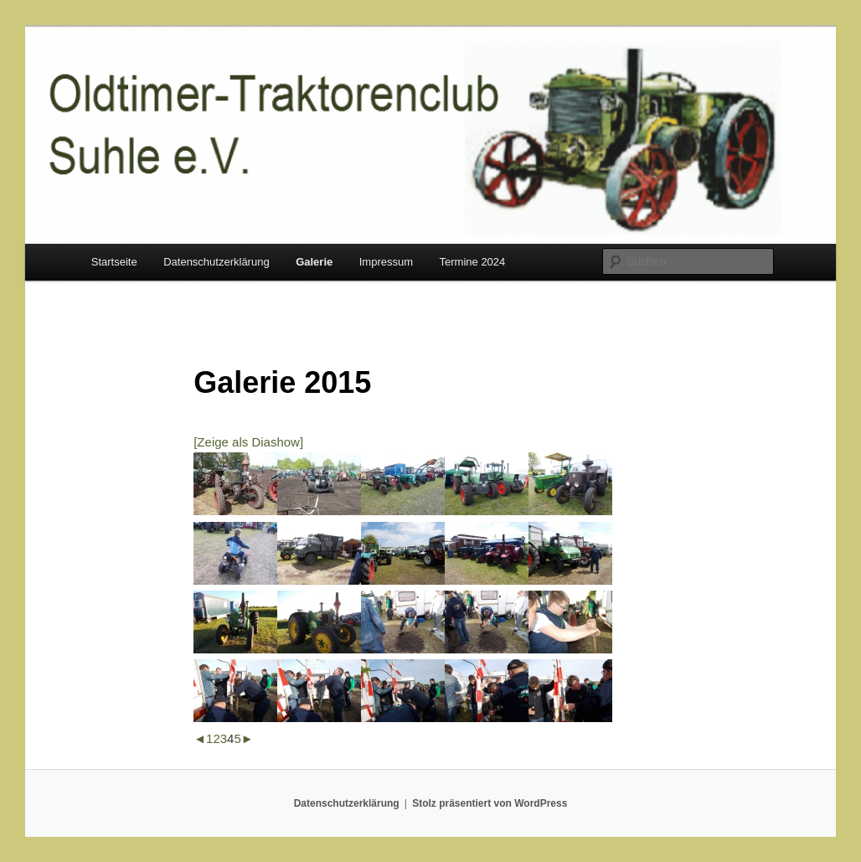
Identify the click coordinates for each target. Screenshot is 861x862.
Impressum (386, 262)
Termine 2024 (473, 262)
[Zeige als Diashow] (248, 442)
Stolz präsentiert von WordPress (489, 803)
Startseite (114, 262)
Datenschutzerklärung (216, 262)
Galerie (314, 262)
